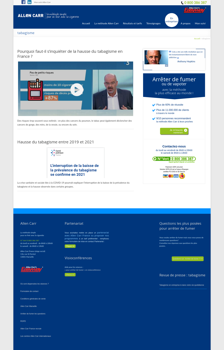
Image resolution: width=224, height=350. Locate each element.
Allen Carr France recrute (30, 329)
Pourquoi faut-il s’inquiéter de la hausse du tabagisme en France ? (70, 53)
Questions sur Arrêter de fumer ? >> (188, 259)
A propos (186, 23)
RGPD (23, 321)
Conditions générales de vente (33, 299)
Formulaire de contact (29, 291)
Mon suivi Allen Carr (42, 2)
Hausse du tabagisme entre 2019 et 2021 (55, 142)
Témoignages (153, 23)
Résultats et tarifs (132, 23)
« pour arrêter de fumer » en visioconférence (83, 270)
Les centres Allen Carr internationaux (35, 336)
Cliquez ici (70, 274)
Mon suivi (200, 23)
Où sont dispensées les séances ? (34, 284)
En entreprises (172, 20)
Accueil (86, 23)
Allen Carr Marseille (28, 306)
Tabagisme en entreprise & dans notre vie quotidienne (181, 285)
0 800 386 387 (194, 2)
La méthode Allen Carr (106, 23)
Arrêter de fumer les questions (32, 314)
